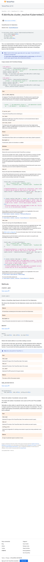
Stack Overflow (26, 548)
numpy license (23, 448)
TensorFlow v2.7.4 (7, 6)
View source (5, 291)
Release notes (26, 546)
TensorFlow (4, 11)
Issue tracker (26, 543)
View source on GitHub (9, 20)
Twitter (3, 548)
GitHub (3, 546)
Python (21, 11)
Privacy (7, 557)
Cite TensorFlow (26, 552)
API (9, 11)
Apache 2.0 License (32, 445)
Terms (3, 557)
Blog (3, 543)
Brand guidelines (26, 550)
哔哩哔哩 (4, 550)
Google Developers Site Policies (11, 446)
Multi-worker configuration (10, 232)
